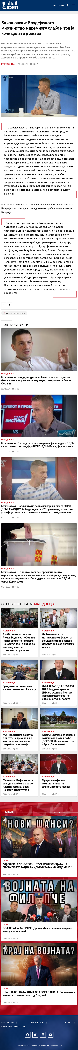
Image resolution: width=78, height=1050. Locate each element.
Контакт (67, 1022)
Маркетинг (37, 1022)
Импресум (7, 1022)
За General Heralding (13, 1026)
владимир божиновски (15, 313)
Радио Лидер (10, 5)
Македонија (8, 64)
